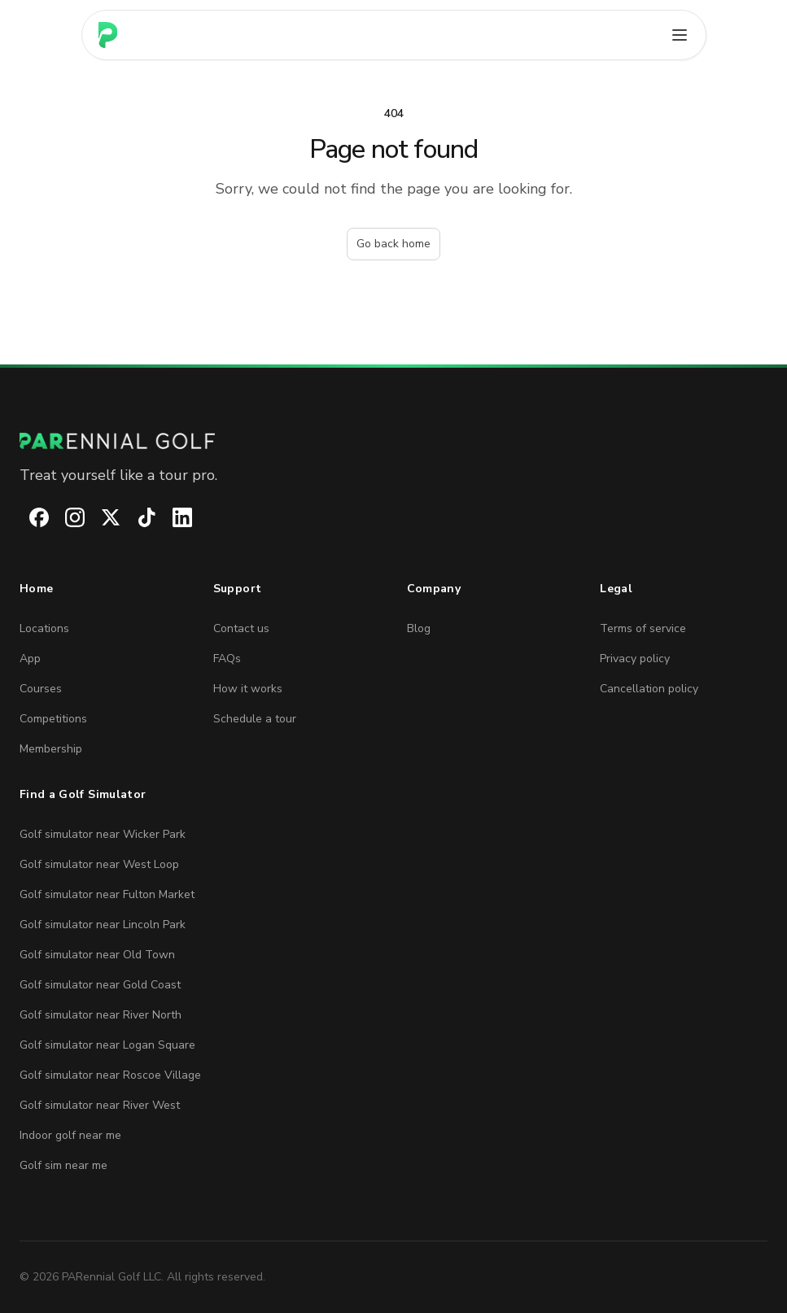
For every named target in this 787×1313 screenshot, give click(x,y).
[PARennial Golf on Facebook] (29, 517)
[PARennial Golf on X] (101, 517)
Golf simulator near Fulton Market (107, 894)
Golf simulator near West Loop (99, 864)
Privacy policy (635, 658)
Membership (51, 749)
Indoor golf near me (70, 1135)
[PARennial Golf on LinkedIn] (172, 517)
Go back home (393, 243)
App (30, 658)
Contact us (241, 628)
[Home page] (108, 35)
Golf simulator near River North (100, 1015)
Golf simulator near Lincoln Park (103, 924)
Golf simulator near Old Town (97, 954)
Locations (44, 628)
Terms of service (643, 628)
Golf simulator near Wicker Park (103, 834)
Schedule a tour (254, 718)
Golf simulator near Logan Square (107, 1045)
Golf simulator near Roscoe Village (110, 1075)
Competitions (53, 718)
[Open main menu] (679, 35)
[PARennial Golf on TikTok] (136, 517)
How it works (247, 688)
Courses (41, 688)
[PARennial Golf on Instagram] (65, 517)
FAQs (227, 658)
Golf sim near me (63, 1165)
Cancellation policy (649, 688)
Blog (419, 628)
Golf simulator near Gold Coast (100, 984)
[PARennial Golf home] (393, 441)
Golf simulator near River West (100, 1105)
